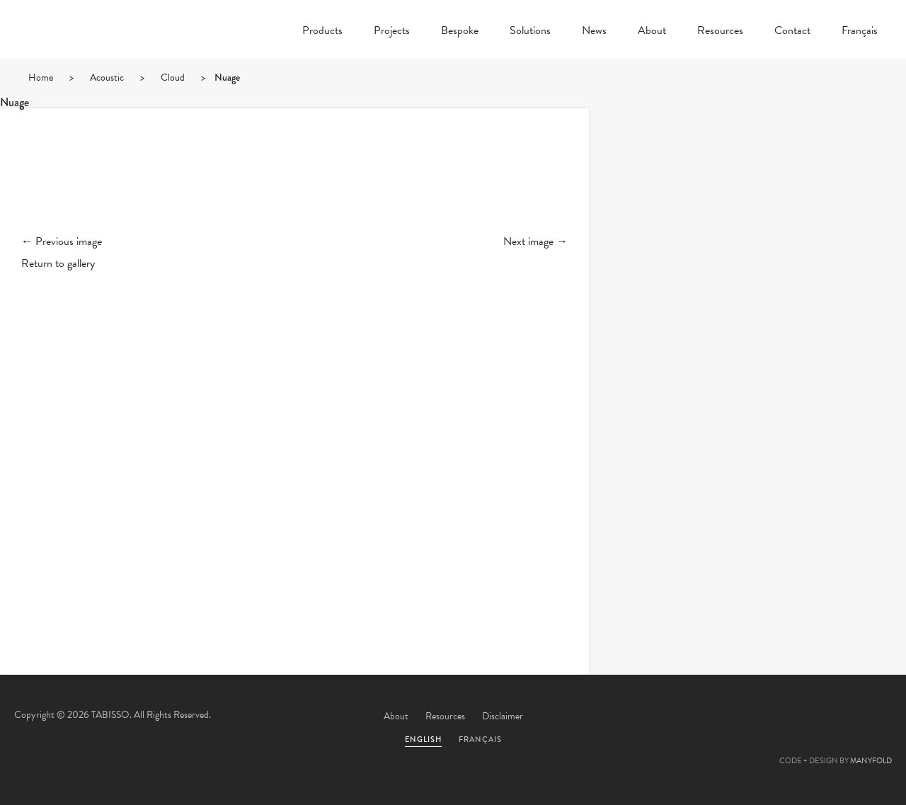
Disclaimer (502, 716)
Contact (792, 32)
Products (322, 32)
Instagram (874, 717)
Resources (720, 32)
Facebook (759, 717)
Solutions (530, 32)
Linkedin (836, 717)
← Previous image (61, 241)
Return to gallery (58, 263)
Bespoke (459, 32)
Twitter (721, 717)
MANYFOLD (871, 761)
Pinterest (798, 717)
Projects (392, 32)
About (652, 32)
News (594, 32)
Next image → (535, 241)
